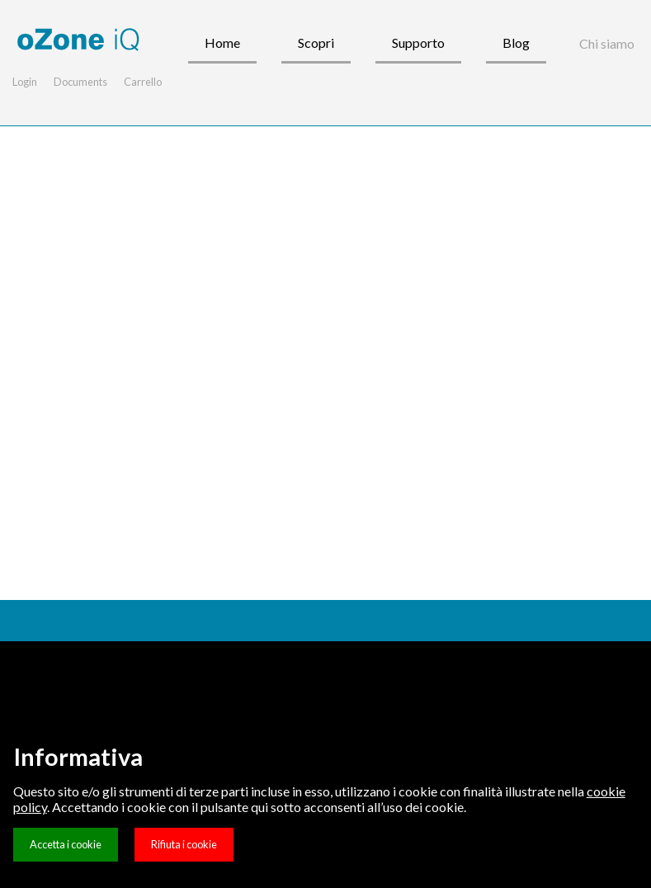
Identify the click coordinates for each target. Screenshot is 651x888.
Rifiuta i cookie (184, 844)
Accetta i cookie (65, 844)
